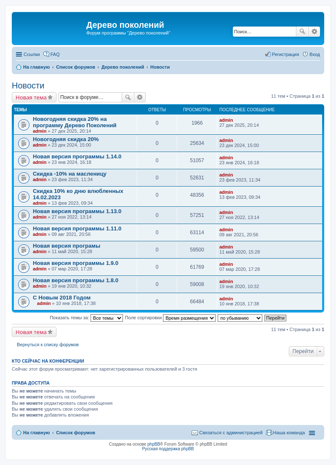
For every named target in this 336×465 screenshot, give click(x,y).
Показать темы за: (86, 317)
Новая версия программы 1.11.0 (77, 228)
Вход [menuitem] (314, 54)
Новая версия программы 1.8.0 (75, 280)
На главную (36, 432)
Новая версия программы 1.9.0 (75, 263)
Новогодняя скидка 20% (66, 139)
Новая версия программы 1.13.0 (77, 211)
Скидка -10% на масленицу (70, 174)
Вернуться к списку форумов (48, 344)
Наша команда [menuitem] (289, 432)
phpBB (153, 444)
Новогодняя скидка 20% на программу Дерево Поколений (75, 122)
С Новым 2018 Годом (62, 297)
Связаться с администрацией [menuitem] (230, 432)
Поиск (302, 32)
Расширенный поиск (314, 32)
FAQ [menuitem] (55, 54)
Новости (28, 85)
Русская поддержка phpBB (168, 448)
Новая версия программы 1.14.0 (77, 156)
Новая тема (31, 97)
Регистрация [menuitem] (285, 54)
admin (39, 131)
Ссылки (32, 54)
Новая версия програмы (66, 246)
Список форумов (75, 432)
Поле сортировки (170, 317)
